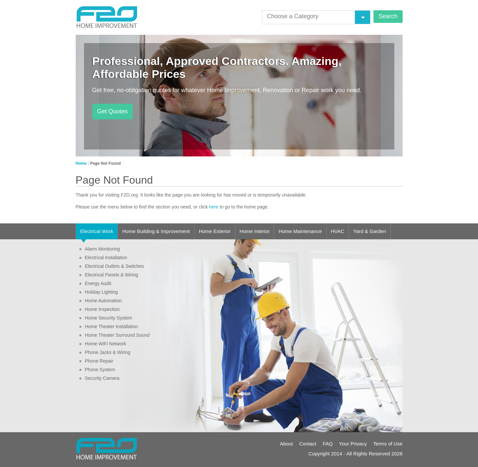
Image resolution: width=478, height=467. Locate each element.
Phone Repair (96, 361)
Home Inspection (99, 309)
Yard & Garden (369, 231)
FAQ (328, 443)
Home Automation (100, 300)
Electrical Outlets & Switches (111, 266)
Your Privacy (353, 443)
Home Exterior (215, 231)
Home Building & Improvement (156, 231)
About (286, 443)
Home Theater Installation (108, 326)
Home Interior (255, 231)
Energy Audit (95, 283)
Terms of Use (387, 443)
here (213, 206)
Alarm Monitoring (99, 249)
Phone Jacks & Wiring (104, 352)
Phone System (97, 369)
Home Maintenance (300, 231)
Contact (307, 443)
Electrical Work (97, 233)
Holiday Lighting (98, 292)
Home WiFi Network (102, 343)
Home (81, 163)
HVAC (338, 231)
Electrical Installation (103, 257)
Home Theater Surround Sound (114, 335)
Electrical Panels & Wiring (108, 274)
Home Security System (105, 318)
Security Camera (99, 378)
